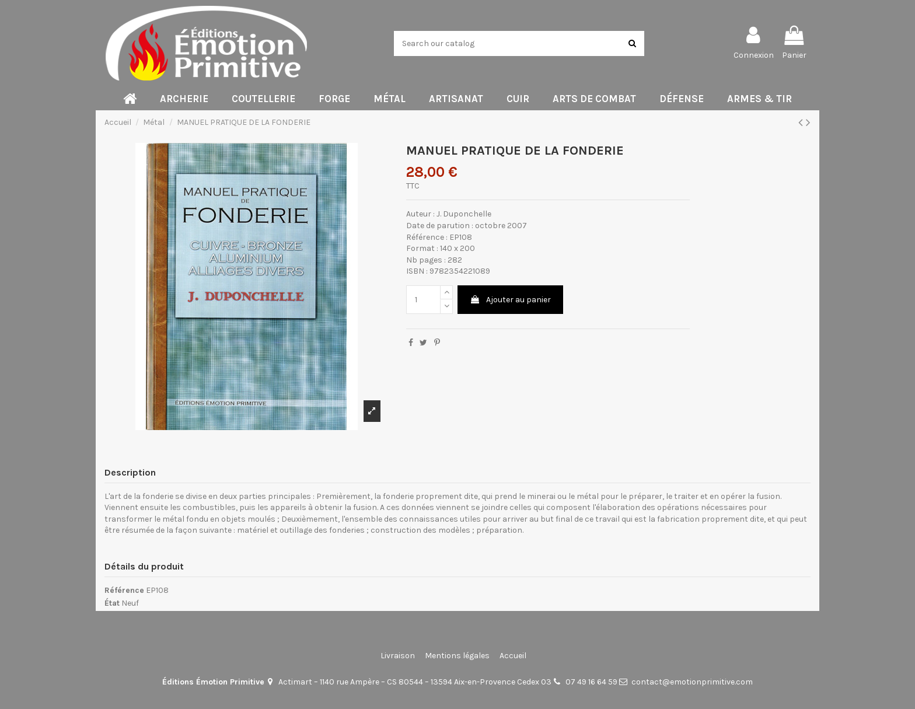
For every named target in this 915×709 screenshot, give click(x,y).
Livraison (397, 656)
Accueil (513, 656)
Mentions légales (457, 656)
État (112, 603)
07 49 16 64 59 (591, 682)
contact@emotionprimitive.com (692, 682)
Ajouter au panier (510, 300)
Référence (124, 590)
